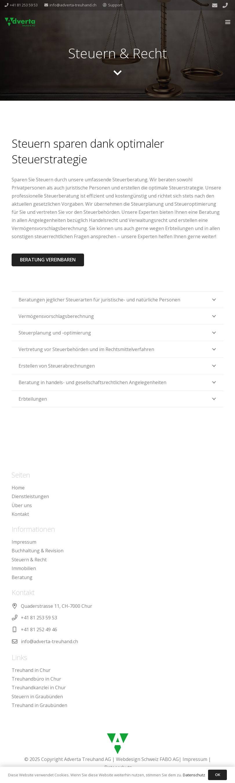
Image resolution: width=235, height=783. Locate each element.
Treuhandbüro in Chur (36, 679)
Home (18, 487)
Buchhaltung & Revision (37, 550)
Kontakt (20, 514)
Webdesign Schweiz (137, 759)
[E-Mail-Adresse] (215, 5)
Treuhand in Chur (31, 670)
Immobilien (24, 568)
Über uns (22, 505)
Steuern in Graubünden (37, 696)
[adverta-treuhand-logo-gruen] (20, 22)
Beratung (22, 577)
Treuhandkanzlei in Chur (39, 687)
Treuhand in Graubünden (39, 705)
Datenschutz (194, 774)
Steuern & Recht (29, 559)
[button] (227, 22)
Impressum (24, 542)
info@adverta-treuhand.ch (49, 641)
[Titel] (225, 5)
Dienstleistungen (30, 496)
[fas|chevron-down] (118, 72)
